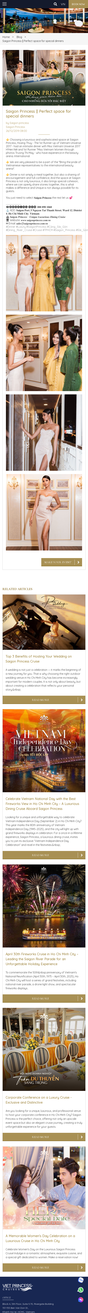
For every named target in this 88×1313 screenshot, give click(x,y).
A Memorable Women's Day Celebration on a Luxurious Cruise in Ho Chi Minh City (40, 1238)
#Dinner (10, 226)
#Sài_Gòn (82, 230)
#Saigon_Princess (64, 230)
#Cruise (37, 230)
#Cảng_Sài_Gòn (57, 226)
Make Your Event (58, 562)
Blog (19, 37)
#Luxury (21, 226)
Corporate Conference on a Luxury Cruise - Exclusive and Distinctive (39, 1099)
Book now (78, 4)
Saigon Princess (15, 127)
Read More (40, 700)
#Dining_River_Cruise (19, 230)
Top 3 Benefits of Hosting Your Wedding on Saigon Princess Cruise (39, 658)
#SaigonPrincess (36, 226)
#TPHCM (48, 230)
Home (6, 37)
